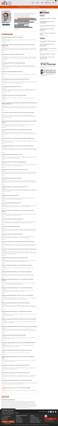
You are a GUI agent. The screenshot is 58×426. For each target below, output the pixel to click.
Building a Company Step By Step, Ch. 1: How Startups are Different (16, 265)
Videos (42, 2)
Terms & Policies (42, 424)
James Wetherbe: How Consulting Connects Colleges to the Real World (17, 138)
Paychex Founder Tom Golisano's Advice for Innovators (14, 186)
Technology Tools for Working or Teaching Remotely (13, 162)
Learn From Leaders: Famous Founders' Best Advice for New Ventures (17, 241)
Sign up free (49, 0)
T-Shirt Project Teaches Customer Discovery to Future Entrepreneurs (17, 112)
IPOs (15, 19)
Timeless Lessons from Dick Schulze (9, 195)
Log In (53, 0)
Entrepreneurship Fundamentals (21, 415)
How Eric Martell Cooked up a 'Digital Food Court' (13, 54)
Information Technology (25, 18)
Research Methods (26, 19)
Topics (33, 2)
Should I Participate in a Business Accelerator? (12, 37)
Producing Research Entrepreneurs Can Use (11, 154)
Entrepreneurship (31, 22)
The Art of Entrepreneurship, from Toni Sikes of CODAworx (15, 79)
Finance (19, 18)
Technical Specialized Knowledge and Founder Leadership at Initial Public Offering (18, 122)
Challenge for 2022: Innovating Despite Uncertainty (13, 335)
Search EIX (32, 415)
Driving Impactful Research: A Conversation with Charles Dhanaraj (17, 145)
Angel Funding (32, 18)
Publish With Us (48, 2)
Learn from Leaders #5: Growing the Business (12, 234)
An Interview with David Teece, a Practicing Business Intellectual (16, 129)
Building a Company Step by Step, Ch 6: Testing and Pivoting (15, 302)
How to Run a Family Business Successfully (47, 25)
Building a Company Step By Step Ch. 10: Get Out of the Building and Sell (18, 342)
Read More (3, 42)
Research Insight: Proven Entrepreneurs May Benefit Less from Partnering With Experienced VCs (19, 103)
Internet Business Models (19, 22)
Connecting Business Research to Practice (11, 86)
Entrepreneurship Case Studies (35, 421)
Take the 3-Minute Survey (34, 7)
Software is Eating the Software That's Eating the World (14, 257)
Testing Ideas (18, 416)
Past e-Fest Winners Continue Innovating (11, 178)
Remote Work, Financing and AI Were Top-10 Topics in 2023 (15, 372)
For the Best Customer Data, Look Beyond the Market (13, 95)
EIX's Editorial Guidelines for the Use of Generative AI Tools (15, 365)
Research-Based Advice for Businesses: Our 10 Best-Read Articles (16, 380)
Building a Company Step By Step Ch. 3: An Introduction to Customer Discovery (17, 280)
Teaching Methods (33, 19)
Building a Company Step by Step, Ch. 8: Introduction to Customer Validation (19, 326)
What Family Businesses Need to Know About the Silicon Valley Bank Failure (17, 357)
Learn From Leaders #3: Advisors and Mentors (12, 219)
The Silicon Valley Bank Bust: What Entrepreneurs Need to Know (16, 350)
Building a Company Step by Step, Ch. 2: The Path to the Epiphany (16, 271)
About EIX (54, 2)
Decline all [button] (11, 421)
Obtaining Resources (19, 419)
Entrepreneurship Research (34, 419)
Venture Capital (19, 19)
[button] (8, 423)
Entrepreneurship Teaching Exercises (36, 420)
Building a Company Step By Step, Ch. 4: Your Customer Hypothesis (17, 287)
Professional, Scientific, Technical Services (21, 26)
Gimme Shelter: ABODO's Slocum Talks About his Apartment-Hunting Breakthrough (18, 45)
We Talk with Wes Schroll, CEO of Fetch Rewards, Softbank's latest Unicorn (18, 249)
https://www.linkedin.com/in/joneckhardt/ (25, 17)
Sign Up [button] (50, 418)
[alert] (8, 416)
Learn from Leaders (19, 422)
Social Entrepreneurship (34, 417)
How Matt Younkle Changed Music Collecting (12, 71)
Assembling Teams (19, 418)
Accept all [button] (5, 421)
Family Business (32, 416)
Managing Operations (19, 420)
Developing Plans (18, 417)
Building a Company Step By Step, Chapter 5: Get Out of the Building (17, 295)
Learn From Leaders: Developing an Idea (10, 202)
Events (38, 2)
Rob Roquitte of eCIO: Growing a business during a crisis (14, 169)
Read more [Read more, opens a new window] (8, 414)
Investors (25, 22)
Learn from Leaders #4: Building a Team (10, 226)
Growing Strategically (19, 421)
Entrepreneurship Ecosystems (34, 418)
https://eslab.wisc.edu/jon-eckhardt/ (22, 16)
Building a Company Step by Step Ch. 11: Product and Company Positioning (18, 319)
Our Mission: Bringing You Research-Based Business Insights (15, 387)
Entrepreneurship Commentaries (35, 422)
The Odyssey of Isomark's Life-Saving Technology (13, 63)
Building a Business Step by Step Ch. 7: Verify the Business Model (16, 311)
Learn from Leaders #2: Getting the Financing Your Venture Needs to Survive (17, 211)
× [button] (14, 409)
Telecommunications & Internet (23, 23)
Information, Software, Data (19, 27)
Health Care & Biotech (28, 27)
